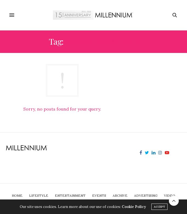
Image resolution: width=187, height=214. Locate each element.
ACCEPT (159, 207)
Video (169, 195)
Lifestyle (38, 195)
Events (99, 195)
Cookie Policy (134, 206)
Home (17, 195)
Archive (120, 195)
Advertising (145, 195)
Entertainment (70, 195)
